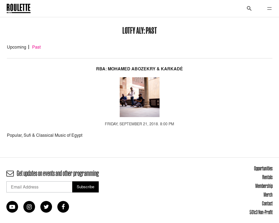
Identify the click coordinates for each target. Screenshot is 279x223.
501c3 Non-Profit (261, 212)
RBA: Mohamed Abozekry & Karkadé (139, 69)
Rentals (267, 177)
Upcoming (16, 47)
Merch (268, 194)
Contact (267, 203)
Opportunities (263, 168)
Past (36, 47)
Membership (264, 185)
